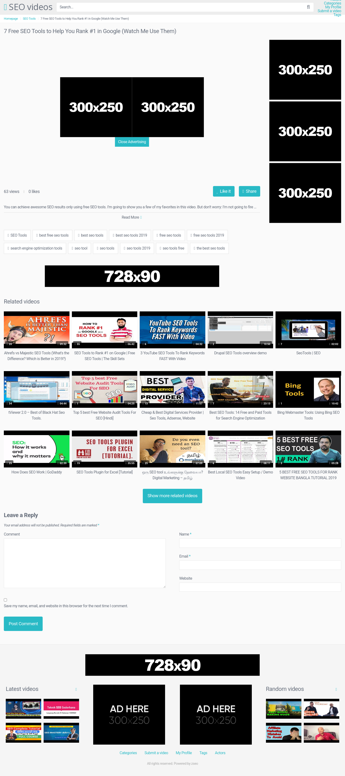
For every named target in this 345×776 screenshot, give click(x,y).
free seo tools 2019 (207, 235)
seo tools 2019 (137, 248)
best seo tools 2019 (130, 235)
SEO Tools (29, 18)
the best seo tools (209, 248)
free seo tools (169, 235)
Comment (12, 534)
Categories (332, 3)
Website (185, 578)
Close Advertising (132, 142)
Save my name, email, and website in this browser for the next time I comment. (66, 606)
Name (185, 534)
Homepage (11, 18)
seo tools (105, 248)
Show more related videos (173, 495)
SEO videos (28, 7)
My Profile (333, 7)
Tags (337, 15)
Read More (132, 217)
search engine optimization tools (35, 248)
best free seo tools (52, 235)
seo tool (79, 248)
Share (249, 191)
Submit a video (329, 11)
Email (184, 556)
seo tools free (172, 248)
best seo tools (90, 235)
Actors (220, 753)
